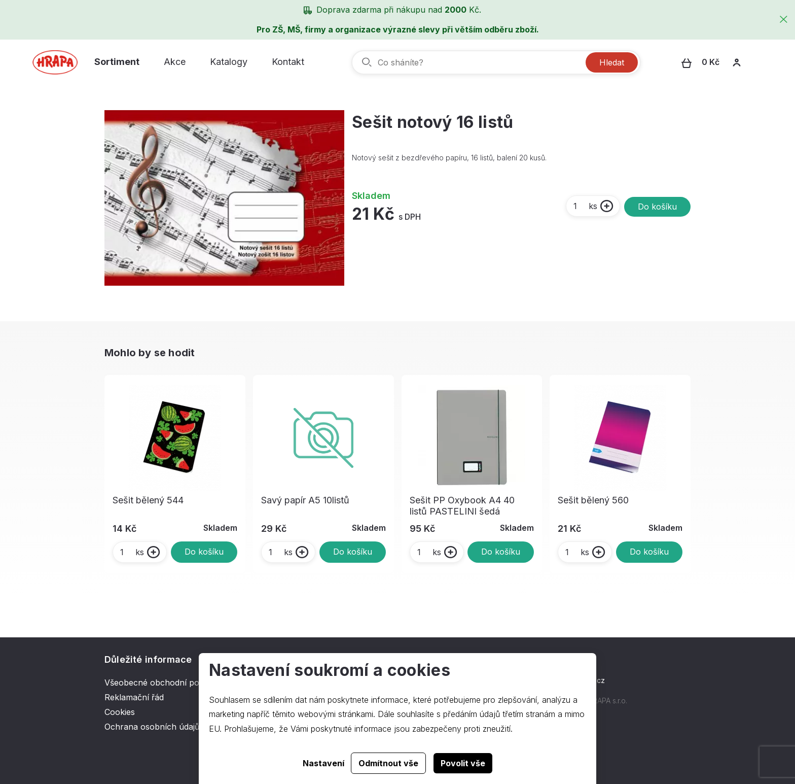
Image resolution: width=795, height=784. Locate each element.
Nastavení (323, 763)
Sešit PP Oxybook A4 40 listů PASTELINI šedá (462, 506)
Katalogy (228, 61)
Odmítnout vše (388, 763)
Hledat (611, 62)
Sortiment (116, 61)
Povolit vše (463, 763)
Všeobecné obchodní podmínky (165, 682)
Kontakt (288, 61)
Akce (175, 61)
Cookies (119, 712)
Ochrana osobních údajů (151, 727)
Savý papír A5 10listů (305, 500)
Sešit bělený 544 (148, 500)
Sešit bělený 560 (593, 500)
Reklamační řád (134, 697)
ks (584, 206)
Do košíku (657, 206)
